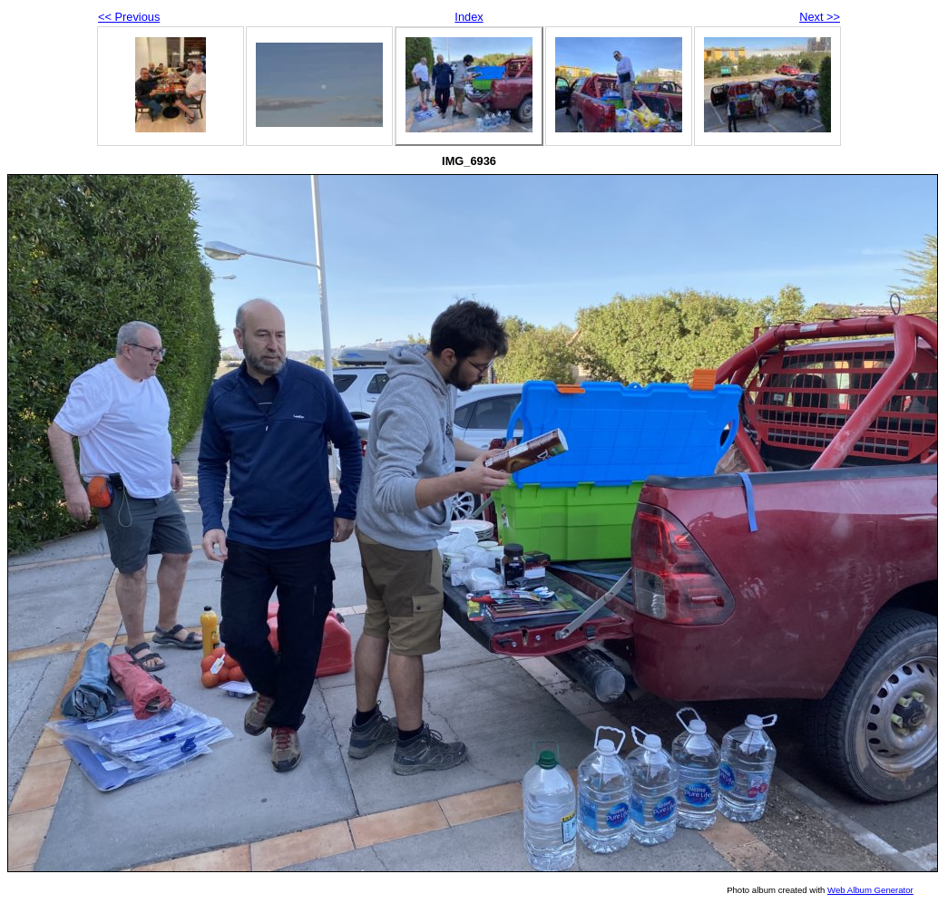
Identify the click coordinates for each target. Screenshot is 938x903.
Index (468, 17)
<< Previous (129, 17)
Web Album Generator (870, 890)
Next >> (819, 17)
